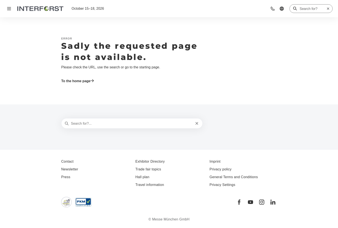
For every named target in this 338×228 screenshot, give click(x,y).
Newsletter (69, 169)
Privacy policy (221, 169)
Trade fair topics (148, 169)
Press (65, 177)
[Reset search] (328, 8)
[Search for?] (313, 9)
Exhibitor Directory (150, 161)
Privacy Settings (222, 185)
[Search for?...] (131, 123)
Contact (67, 161)
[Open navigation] (9, 9)
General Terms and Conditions (234, 177)
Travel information (149, 185)
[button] (273, 9)
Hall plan (142, 177)
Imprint (215, 161)
